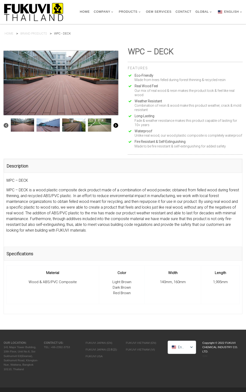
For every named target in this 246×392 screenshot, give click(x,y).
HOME (9, 33)
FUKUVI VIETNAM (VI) (140, 349)
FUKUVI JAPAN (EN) (99, 343)
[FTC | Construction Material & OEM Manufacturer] (34, 11)
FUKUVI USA (94, 356)
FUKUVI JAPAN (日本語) (101, 349)
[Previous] (6, 126)
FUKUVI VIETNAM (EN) (141, 343)
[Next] (115, 126)
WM (204, 356)
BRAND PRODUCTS (33, 33)
